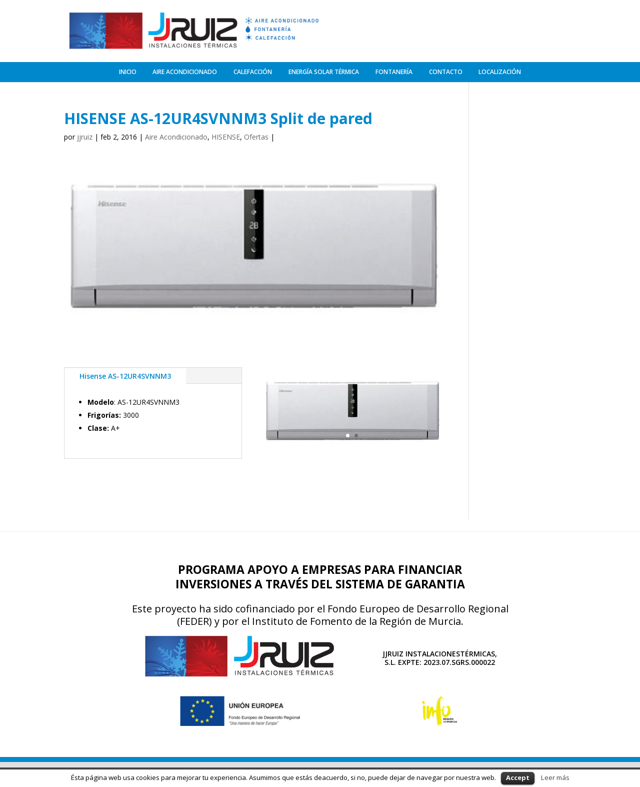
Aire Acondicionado (176, 135)
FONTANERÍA (394, 70)
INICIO (127, 70)
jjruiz (84, 135)
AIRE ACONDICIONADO (184, 70)
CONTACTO (445, 70)
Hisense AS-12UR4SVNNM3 (125, 374)
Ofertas (256, 135)
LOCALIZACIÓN (499, 70)
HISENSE (226, 135)
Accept (518, 777)
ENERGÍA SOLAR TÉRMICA (323, 70)
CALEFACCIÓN (253, 70)
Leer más (555, 777)
